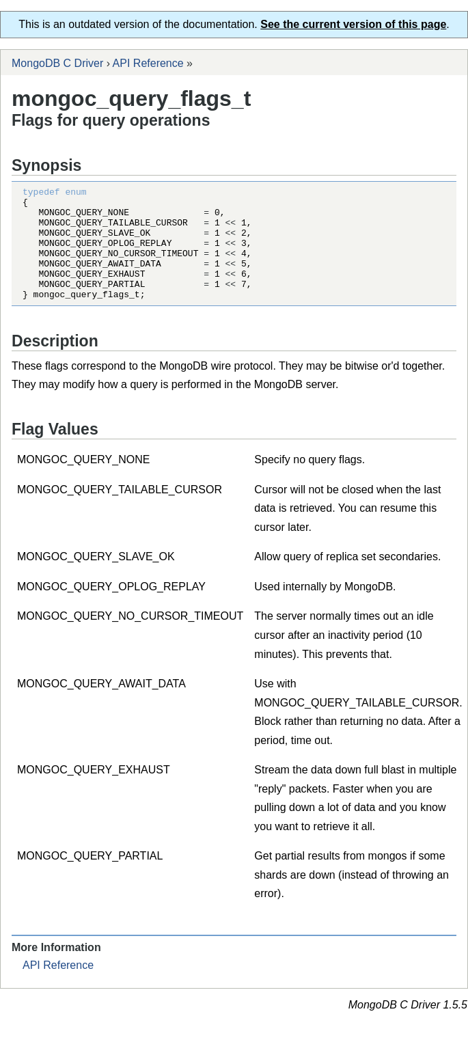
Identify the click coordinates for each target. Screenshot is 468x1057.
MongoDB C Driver (57, 63)
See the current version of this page (353, 24)
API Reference (148, 63)
